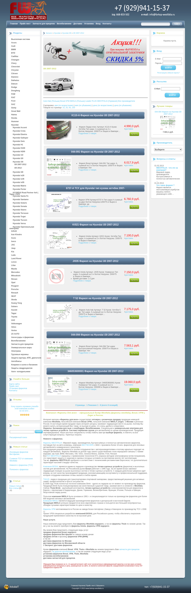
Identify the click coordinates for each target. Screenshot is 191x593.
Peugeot (15, 286)
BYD (13, 53)
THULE (46, 479)
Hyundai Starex (19, 210)
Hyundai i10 (18, 155)
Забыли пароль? (174, 73)
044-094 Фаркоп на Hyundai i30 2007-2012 (168, 113)
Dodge (14, 87)
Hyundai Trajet (19, 217)
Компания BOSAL (50, 466)
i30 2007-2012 (20, 165)
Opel (13, 283)
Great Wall (15, 111)
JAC (13, 245)
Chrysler (15, 70)
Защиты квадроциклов (21, 368)
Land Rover (16, 259)
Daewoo (14, 77)
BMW (13, 50)
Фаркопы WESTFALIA (52, 443)
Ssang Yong (16, 303)
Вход (98, 24)
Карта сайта (14, 384)
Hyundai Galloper (20, 138)
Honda (14, 118)
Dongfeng (15, 91)
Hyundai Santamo (20, 200)
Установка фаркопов (18, 388)
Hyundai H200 (19, 152)
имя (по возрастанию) (64, 105)
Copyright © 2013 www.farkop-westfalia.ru (88, 588)
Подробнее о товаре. (88, 133)
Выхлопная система (20, 39)
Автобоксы (16, 361)
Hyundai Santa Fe (20, 196)
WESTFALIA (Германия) (107, 101)
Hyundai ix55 (18, 182)
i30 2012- (18, 168)
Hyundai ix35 (18, 179)
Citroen (14, 74)
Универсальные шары (21, 348)
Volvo (13, 327)
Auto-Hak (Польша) (51, 101)
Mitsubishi (15, 276)
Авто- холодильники (20, 372)
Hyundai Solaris (20, 203)
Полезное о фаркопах (18, 469)
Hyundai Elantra (20, 134)
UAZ (13, 320)
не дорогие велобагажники (63, 551)
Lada (13, 255)
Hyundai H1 (18, 145)
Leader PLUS (91, 101)
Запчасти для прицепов (44, 24)
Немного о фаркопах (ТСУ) (21, 465)
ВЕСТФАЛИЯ (87, 445)
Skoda (14, 300)
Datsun (14, 84)
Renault (14, 293)
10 (64, 108)
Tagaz (13, 313)
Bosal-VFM (64, 101)
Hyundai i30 (18, 162)
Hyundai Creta (19, 131)
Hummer (15, 122)
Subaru (14, 307)
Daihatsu (15, 80)
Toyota (14, 317)
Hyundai (15, 125)
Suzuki (14, 310)
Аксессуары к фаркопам (22, 337)
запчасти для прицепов (129, 549)
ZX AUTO (15, 334)
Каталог (49, 33)
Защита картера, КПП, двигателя (26, 358)
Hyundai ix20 (18, 176)
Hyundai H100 (19, 148)
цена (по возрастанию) (103, 105)
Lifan (13, 265)
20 (67, 108)
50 (70, 108)
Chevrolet (15, 67)
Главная (14, 24)
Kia (12, 252)
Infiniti (14, 231)
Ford (13, 101)
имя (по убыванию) (83, 105)
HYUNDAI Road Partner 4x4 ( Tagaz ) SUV (23, 193)
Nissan (14, 279)
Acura (13, 43)
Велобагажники (64, 24)
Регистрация (161, 73)
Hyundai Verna (19, 224)
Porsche (15, 289)
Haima (14, 115)
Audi (13, 46)
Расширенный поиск (18, 437)
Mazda (14, 269)
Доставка (77, 24)
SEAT (13, 296)
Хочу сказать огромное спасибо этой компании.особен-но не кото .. (24, 408)
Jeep (13, 248)
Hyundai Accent (20, 128)
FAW (13, 94)
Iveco (13, 241)
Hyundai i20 (18, 158)
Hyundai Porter (19, 189)
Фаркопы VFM (49, 509)
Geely (13, 108)
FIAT (13, 98)
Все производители (126, 101)
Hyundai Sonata (20, 206)
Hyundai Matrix (19, 186)
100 (73, 108)
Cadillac (14, 56)
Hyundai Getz (19, 141)
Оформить (100, 585)
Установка (89, 24)
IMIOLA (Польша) (77, 101)
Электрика (16, 351)
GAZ (13, 104)
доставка (129, 129)
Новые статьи (15, 486)
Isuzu (13, 238)
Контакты (107, 24)
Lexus (14, 262)
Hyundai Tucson (20, 220)
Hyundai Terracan (20, 213)
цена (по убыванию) (122, 105)
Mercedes (15, 272)
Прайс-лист (25, 24)
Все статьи (14, 488)
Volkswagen (16, 324)
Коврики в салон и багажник (24, 365)
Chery (13, 63)
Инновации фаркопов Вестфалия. (18, 453)
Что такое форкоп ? (165, 185)
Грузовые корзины (20, 355)
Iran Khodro (16, 235)
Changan (15, 60)
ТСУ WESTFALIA (54, 456)
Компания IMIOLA (50, 501)
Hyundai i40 (18, 172)
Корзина (161, 33)
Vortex (14, 331)
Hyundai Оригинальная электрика (21, 227)
